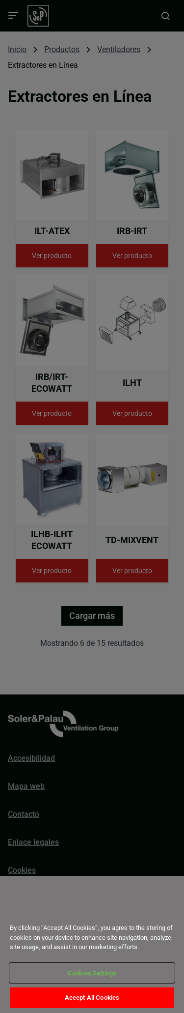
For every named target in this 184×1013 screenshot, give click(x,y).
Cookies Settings (92, 973)
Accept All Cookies (92, 997)
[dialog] (92, 944)
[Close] (20, 910)
